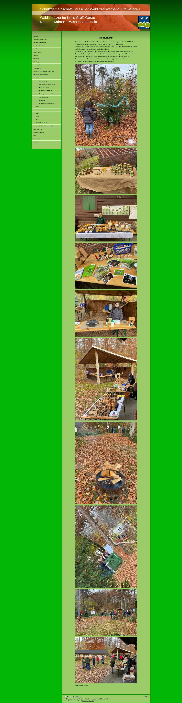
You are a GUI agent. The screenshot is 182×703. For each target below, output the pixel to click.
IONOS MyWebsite (88, 701)
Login (146, 696)
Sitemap (78, 697)
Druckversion (70, 697)
